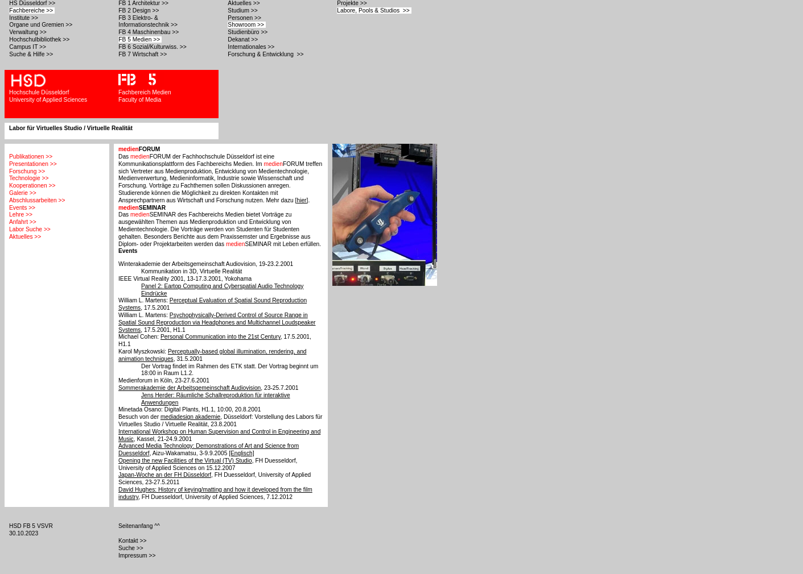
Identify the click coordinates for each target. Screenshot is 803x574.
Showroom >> (247, 25)
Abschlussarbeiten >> (37, 200)
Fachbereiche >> (32, 10)
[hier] (301, 200)
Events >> (22, 208)
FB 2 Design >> (139, 10)
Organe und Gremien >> (41, 25)
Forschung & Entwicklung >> (266, 54)
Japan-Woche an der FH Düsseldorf (164, 475)
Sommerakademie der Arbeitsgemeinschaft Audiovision (189, 388)
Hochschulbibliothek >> (40, 39)
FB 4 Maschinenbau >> (149, 32)
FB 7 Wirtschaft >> (143, 54)
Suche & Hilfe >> (32, 54)
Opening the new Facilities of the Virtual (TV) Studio (185, 460)
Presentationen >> (33, 164)
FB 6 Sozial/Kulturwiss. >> (153, 47)
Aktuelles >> (244, 3)
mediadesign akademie (190, 417)
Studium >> (243, 10)
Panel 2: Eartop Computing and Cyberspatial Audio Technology (222, 286)
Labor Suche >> (30, 229)
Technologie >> (28, 178)
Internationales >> (252, 47)
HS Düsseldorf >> (33, 3)
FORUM (139, 149)
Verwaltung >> (28, 32)
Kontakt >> (133, 541)
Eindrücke (154, 293)
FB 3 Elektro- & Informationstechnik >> (148, 21)
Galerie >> (22, 193)
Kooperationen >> (32, 185)
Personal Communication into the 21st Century (220, 337)
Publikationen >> (30, 156)
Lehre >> (20, 214)
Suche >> (131, 548)
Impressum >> (137, 555)
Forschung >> (27, 171)
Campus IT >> (28, 47)
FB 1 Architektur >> (144, 3)
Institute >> (24, 18)
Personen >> (245, 18)
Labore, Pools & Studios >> (374, 10)
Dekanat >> (244, 39)
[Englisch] (241, 453)
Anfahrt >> (22, 222)
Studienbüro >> (248, 32)
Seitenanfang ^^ (140, 526)
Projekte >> (352, 3)
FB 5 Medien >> (140, 39)
